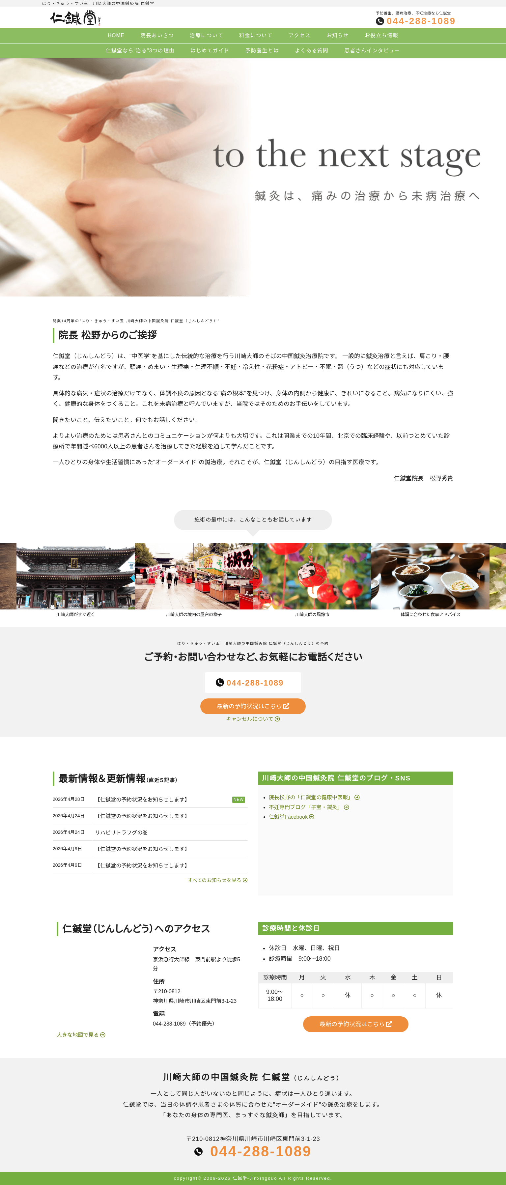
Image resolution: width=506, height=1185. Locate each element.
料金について (256, 35)
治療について (206, 35)
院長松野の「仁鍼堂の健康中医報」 (311, 797)
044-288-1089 (421, 21)
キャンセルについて (249, 719)
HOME (116, 35)
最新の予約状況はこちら (253, 706)
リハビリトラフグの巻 (121, 832)
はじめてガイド (210, 50)
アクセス (300, 35)
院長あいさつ (157, 35)
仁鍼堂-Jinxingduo (255, 1178)
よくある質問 (311, 50)
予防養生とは (262, 50)
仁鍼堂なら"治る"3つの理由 (140, 50)
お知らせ (337, 35)
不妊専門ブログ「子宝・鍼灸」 (306, 807)
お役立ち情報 (381, 35)
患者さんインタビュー (372, 50)
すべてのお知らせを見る (214, 880)
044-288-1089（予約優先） (185, 1024)
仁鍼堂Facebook (288, 817)
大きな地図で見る (78, 1035)
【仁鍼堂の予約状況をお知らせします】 (142, 800)
